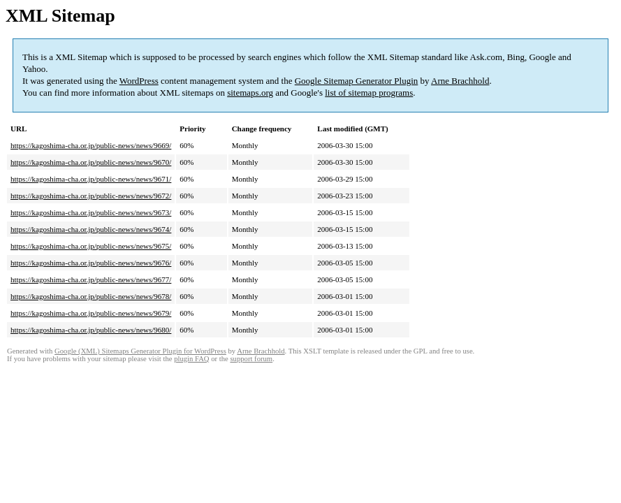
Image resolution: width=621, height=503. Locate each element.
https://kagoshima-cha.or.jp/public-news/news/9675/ (90, 246)
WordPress (139, 80)
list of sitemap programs (369, 92)
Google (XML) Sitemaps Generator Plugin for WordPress (140, 351)
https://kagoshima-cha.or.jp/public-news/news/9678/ (90, 296)
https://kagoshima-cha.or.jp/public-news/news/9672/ (90, 195)
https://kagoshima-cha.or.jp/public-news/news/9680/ (90, 330)
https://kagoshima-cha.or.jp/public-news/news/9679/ (90, 313)
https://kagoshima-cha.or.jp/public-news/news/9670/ (90, 162)
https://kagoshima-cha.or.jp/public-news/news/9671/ (90, 179)
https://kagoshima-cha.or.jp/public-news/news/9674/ (90, 229)
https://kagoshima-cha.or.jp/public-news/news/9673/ (90, 212)
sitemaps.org (250, 92)
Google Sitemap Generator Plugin (356, 80)
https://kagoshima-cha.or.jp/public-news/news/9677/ (90, 279)
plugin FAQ (191, 359)
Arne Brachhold (460, 80)
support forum (251, 359)
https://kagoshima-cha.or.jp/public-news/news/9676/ (90, 262)
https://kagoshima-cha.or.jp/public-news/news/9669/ (90, 145)
